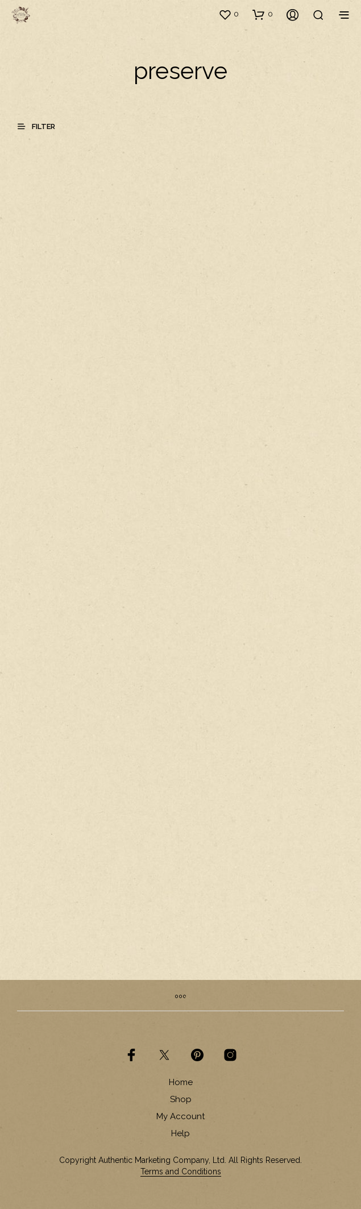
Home (181, 1082)
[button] (228, 14)
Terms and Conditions (180, 1172)
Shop (181, 1099)
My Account (180, 1116)
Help (180, 1133)
